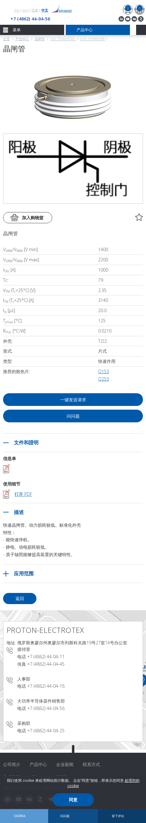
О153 (103, 371)
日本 (34, 10)
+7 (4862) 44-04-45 (46, 664)
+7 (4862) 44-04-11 (46, 657)
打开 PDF (23, 494)
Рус (17, 10)
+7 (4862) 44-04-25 (46, 731)
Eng (25, 10)
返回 (19, 598)
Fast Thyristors (92, 39)
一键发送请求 (73, 400)
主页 (6, 39)
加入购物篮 (33, 217)
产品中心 (22, 39)
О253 (103, 379)
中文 (44, 10)
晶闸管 (40, 39)
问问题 (73, 416)
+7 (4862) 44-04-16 (46, 686)
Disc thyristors (63, 39)
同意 (73, 800)
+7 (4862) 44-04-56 (30, 19)
